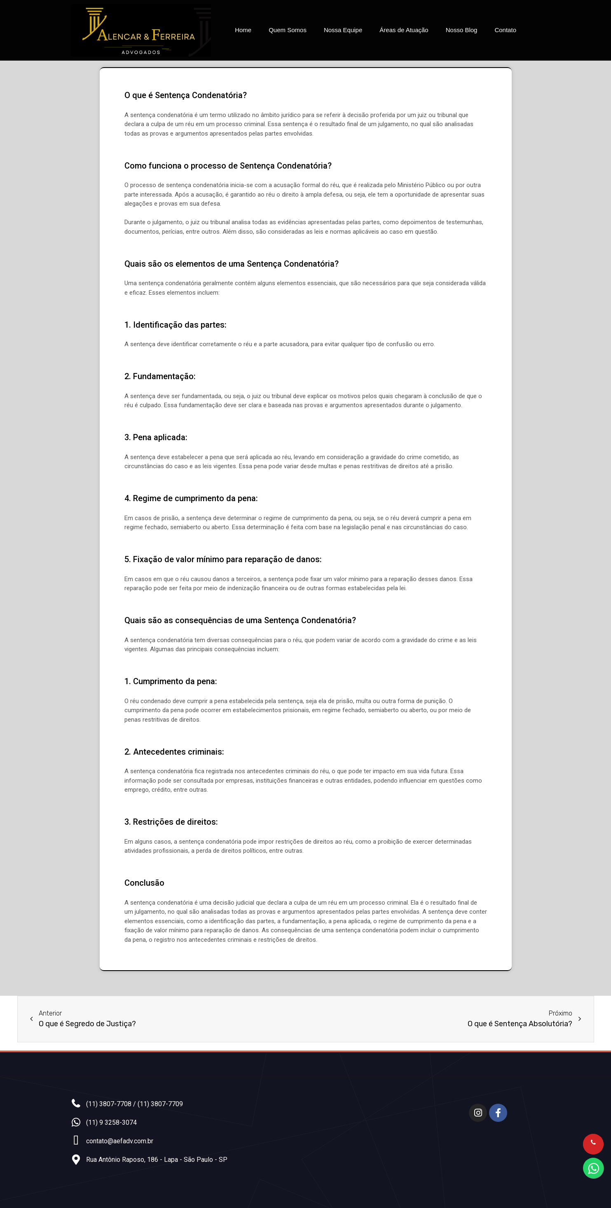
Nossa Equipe (343, 29)
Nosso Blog (462, 29)
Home (243, 29)
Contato (505, 29)
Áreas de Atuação (403, 29)
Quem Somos (288, 29)
